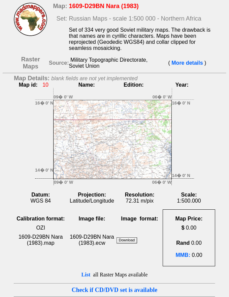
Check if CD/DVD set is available (115, 290)
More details (187, 63)
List (86, 274)
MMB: (182, 255)
